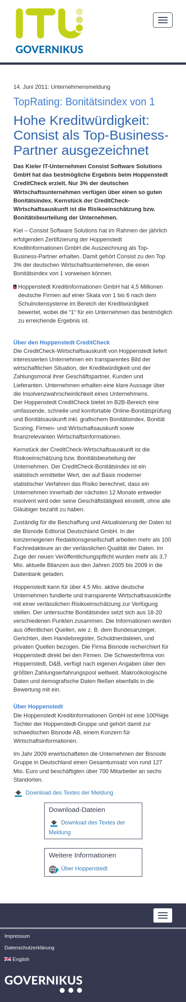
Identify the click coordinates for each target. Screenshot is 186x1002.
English (16, 959)
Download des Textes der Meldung (69, 792)
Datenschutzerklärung (29, 947)
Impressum (17, 936)
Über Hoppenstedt (84, 868)
